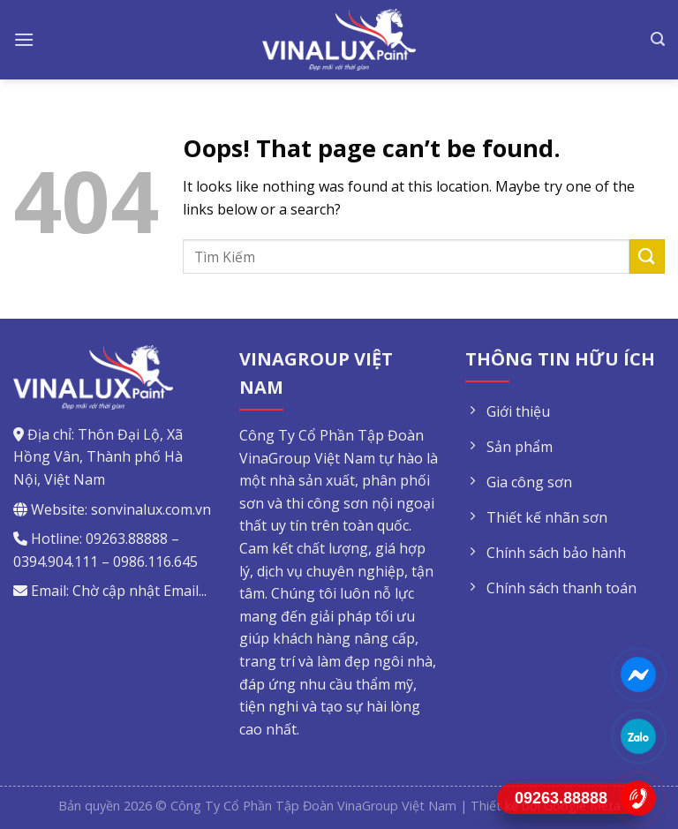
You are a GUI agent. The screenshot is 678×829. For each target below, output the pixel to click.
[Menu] (23, 39)
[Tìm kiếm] (658, 39)
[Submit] (647, 256)
